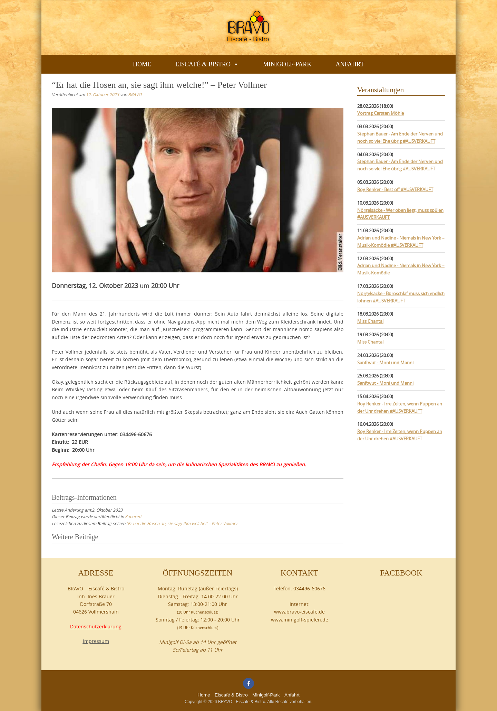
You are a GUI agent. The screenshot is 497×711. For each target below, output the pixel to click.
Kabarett (133, 516)
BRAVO (135, 94)
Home (142, 64)
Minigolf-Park (287, 64)
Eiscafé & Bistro (231, 695)
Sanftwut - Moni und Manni (385, 362)
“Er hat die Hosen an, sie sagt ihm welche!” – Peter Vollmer (182, 523)
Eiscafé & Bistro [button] (207, 64)
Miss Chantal (370, 321)
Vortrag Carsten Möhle (380, 113)
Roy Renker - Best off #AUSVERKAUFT (395, 189)
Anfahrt (349, 64)
